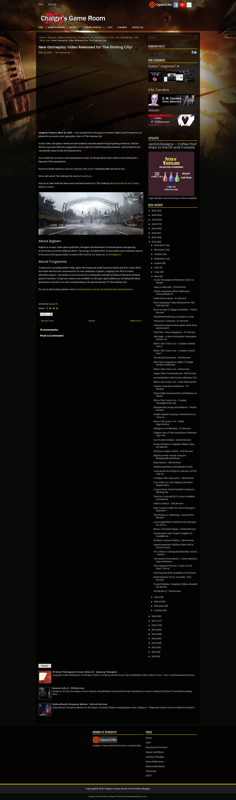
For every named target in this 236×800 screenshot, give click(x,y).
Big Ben (52, 37)
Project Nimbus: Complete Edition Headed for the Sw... (175, 585)
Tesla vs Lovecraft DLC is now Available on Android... (174, 498)
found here (86, 176)
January (158, 610)
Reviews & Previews (56, 27)
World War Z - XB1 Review (167, 591)
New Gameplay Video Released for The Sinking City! (85, 47)
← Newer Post (46, 320)
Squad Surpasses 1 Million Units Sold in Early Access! (173, 546)
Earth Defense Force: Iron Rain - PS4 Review (172, 578)
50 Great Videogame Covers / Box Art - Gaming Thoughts (84, 671)
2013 (154, 638)
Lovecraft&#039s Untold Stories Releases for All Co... (175, 523)
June (156, 271)
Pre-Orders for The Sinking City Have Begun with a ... (173, 484)
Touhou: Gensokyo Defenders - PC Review (171, 387)
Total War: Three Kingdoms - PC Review (175, 332)
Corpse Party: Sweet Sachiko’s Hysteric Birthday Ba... (174, 491)
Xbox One (44, 40)
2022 (154, 228)
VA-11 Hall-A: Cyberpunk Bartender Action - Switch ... (175, 553)
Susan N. (53, 303)
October (158, 254)
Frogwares (84, 37)
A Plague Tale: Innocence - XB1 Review (174, 478)
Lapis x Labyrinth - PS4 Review (170, 286)
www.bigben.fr (113, 254)
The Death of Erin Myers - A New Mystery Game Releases (175, 560)
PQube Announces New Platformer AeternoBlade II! (172, 292)
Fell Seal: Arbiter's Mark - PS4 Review (173, 451)
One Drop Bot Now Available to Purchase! (175, 572)
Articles (76, 26)
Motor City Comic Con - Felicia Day (171, 369)
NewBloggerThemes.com (136, 796)
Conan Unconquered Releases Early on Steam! (174, 281)
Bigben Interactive (67, 37)
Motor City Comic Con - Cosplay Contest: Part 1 (174, 352)
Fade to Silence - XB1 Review (169, 503)
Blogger (146, 788)
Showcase (151, 771)
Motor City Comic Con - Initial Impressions (169, 423)
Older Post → (136, 320)
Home (41, 4)
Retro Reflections (155, 761)
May (156, 276)
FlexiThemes (103, 796)
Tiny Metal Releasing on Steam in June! (174, 316)
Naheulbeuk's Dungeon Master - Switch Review (79, 704)
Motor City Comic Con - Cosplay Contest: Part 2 (174, 345)
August (157, 263)
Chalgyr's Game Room (115, 788)
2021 (154, 232)
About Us (53, 4)
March (157, 601)
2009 (154, 656)
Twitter (135, 183)
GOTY (110, 27)
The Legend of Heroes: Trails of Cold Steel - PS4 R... (173, 567)
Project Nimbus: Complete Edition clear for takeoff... (174, 445)
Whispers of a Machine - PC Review (172, 428)
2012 (154, 642)
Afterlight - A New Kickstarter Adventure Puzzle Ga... (175, 338)
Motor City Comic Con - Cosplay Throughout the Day (170, 401)
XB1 (136, 37)
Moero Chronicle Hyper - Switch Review (175, 528)
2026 (154, 210)
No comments (62, 52)
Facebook (122, 183)
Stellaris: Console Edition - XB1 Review (174, 540)
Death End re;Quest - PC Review (170, 298)
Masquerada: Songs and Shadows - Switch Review (175, 408)
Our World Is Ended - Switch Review (172, 439)
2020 (154, 237)
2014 (154, 634)
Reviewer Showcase (95, 26)
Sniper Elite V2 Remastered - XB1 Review (175, 373)
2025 (154, 215)
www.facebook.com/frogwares (116, 289)
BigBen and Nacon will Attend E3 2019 (173, 466)
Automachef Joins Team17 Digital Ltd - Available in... (173, 534)
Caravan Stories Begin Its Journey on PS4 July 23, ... (175, 472)
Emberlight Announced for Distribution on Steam (175, 394)
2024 (154, 219)
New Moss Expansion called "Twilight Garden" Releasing (173, 363)
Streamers (122, 27)
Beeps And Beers (155, 752)
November (160, 249)
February (159, 605)
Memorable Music (155, 766)
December (159, 245)
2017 (154, 620)
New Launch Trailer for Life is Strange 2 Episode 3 (174, 509)
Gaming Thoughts (155, 756)
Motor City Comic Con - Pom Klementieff (175, 381)
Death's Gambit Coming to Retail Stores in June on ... (175, 416)
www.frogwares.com (85, 289)
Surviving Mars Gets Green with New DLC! (175, 377)
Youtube (50, 186)
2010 (154, 651)
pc (92, 37)
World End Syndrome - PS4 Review (172, 357)
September (160, 258)
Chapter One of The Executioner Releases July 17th (175, 434)
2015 (154, 629)
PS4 (112, 37)
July (156, 267)
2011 (154, 647)
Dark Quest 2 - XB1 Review (167, 462)
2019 (154, 241)
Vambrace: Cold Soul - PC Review (171, 320)
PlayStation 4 (101, 37)
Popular (45, 666)
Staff (148, 742)
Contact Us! (137, 27)
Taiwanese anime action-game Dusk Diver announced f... (175, 326)
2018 (154, 616)
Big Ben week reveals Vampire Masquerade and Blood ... (170, 457)
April (156, 596)
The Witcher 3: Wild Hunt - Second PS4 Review (174, 516)
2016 (154, 625)
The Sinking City (124, 37)
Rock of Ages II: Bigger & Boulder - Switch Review (175, 311)
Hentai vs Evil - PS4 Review (68, 688)
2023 (154, 224)
